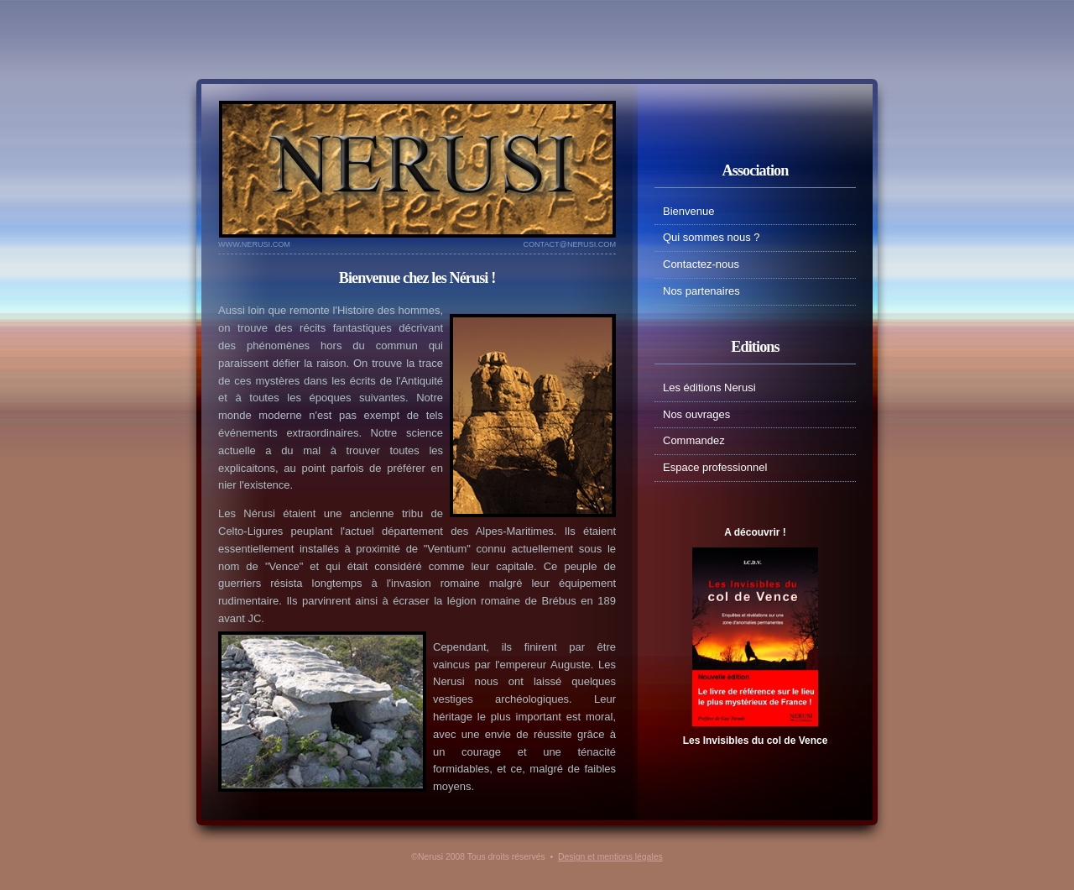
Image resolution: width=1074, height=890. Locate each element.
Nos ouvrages (696, 414)
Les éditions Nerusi (709, 387)
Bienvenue (688, 211)
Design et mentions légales (610, 856)
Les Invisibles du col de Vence (755, 740)
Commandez (694, 440)
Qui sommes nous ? (711, 237)
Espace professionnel (715, 467)
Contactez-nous (701, 264)
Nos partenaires (701, 291)
